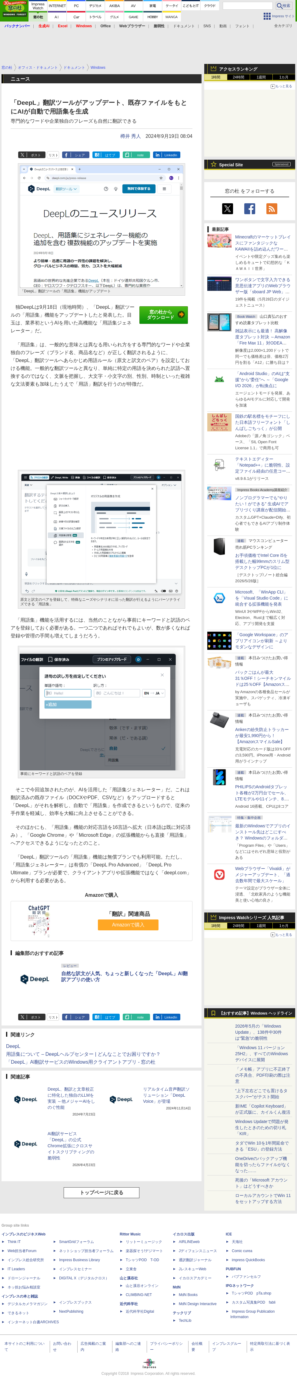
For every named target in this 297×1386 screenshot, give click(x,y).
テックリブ (182, 1313)
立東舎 (131, 1269)
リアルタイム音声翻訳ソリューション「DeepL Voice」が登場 (166, 1095)
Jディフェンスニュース (198, 1251)
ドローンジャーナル (24, 1278)
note (140, 155)
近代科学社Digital (140, 1311)
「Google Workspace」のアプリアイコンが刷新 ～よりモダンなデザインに (261, 640)
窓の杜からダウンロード (166, 315)
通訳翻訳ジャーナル (195, 1260)
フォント (242, 26)
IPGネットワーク (240, 1286)
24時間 (238, 77)
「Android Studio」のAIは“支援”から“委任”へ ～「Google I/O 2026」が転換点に (262, 379)
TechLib (185, 1320)
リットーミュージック (144, 1242)
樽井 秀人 (130, 136)
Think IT (14, 1242)
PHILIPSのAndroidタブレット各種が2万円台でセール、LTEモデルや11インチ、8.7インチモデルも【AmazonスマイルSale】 (262, 798)
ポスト (36, 155)
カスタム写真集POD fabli (253, 1302)
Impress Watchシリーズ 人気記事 (251, 917)
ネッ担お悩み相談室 (24, 1287)
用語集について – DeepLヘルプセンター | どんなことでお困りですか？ (83, 1054)
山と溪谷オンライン (142, 1286)
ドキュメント (184, 26)
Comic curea (242, 1251)
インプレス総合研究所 (26, 1260)
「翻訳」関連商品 (128, 914)
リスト (53, 155)
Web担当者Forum (22, 1251)
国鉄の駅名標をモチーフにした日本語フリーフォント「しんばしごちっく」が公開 (262, 422)
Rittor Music (130, 1234)
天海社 (237, 1242)
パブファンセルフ (246, 1277)
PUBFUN (233, 1269)
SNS (207, 26)
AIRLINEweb (189, 1242)
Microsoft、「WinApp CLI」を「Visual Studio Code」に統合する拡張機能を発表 (261, 598)
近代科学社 (129, 1304)
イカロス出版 (184, 1234)
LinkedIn (171, 155)
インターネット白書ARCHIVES (33, 1322)
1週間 (261, 77)
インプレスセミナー (75, 1269)
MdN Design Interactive (198, 1304)
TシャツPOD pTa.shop (251, 1293)
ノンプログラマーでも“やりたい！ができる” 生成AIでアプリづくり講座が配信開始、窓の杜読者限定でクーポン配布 (262, 509)
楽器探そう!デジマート (144, 1251)
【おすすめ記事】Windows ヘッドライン (255, 1013)
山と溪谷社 (129, 1278)
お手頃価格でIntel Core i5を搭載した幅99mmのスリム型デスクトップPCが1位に (262, 561)
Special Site (231, 164)
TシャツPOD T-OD (142, 1260)
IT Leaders (16, 1269)
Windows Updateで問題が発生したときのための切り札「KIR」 (262, 1127)
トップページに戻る (101, 1192)
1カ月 (284, 77)
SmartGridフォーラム (76, 1242)
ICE (229, 1234)
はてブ (110, 155)
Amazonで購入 (128, 924)
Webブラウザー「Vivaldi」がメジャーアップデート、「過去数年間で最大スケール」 (262, 874)
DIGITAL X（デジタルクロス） (84, 1278)
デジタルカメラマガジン (28, 1304)
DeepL (13, 1046)
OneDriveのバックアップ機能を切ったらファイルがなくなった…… (262, 1164)
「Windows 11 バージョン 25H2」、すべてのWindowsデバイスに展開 (261, 1053)
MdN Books (188, 1295)
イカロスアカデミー (195, 1278)
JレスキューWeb (192, 1269)
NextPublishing (71, 1311)
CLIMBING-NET (139, 1295)
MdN (177, 1287)
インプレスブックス (75, 1302)
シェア (80, 155)
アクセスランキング (238, 69)
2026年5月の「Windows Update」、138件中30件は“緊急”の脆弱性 (258, 1032)
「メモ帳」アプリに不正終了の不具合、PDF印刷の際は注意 (262, 1075)
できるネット (18, 1313)
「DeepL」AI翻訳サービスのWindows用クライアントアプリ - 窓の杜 (80, 1062)
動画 (223, 26)
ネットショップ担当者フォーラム (86, 1251)
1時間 (216, 77)
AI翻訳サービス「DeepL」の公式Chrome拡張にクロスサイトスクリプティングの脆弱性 (71, 1145)
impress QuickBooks (248, 1260)
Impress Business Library (79, 1260)
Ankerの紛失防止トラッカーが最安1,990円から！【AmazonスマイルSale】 (262, 735)
